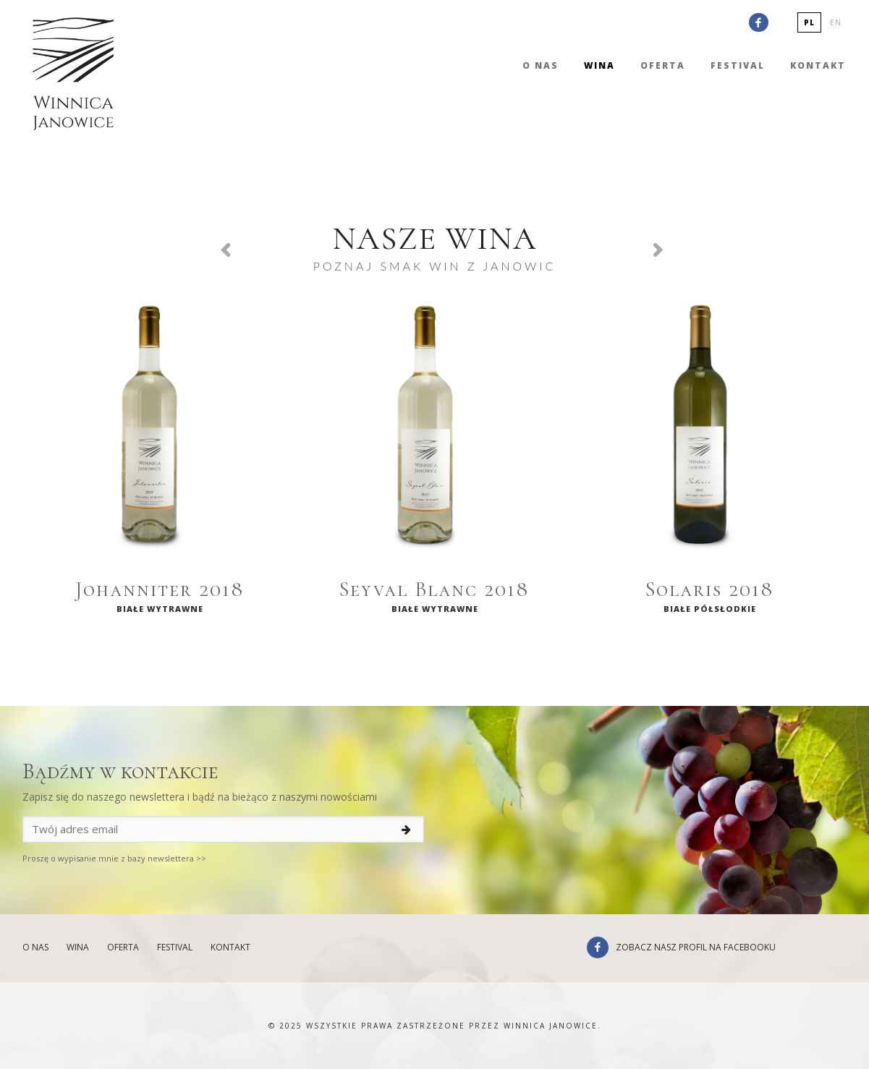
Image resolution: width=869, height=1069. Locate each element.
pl (809, 22)
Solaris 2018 (709, 589)
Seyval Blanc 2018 (434, 589)
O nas (540, 65)
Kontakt (818, 65)
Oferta (662, 65)
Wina (599, 65)
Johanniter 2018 (160, 589)
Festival (738, 65)
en (836, 22)
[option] (159, 459)
